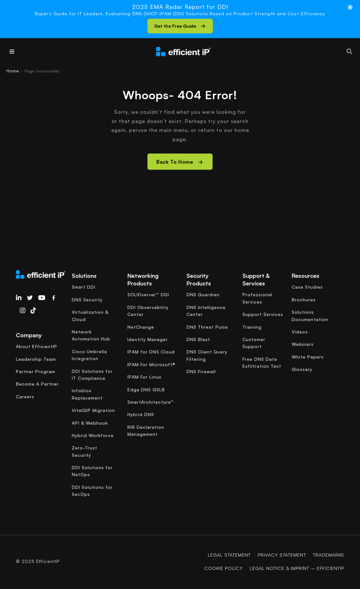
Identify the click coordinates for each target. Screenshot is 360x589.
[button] (180, 26)
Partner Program (35, 371)
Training (252, 327)
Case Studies (307, 287)
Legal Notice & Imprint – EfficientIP (297, 568)
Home (12, 70)
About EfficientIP (36, 346)
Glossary (302, 369)
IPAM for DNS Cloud (151, 351)
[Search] (349, 51)
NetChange (140, 327)
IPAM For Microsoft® (151, 364)
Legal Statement (229, 555)
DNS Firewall (201, 371)
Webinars (303, 344)
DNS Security (87, 299)
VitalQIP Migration (93, 410)
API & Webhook (90, 423)
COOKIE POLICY (223, 568)
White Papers (308, 357)
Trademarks (328, 555)
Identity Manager (147, 339)
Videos (300, 331)
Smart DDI (83, 287)
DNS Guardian (203, 294)
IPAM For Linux (144, 377)
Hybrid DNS (140, 414)
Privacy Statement (282, 555)
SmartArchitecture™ (150, 402)
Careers (25, 396)
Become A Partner (37, 384)
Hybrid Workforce (93, 435)
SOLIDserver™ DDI (148, 294)
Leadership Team (36, 359)
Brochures (304, 299)
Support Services (262, 314)
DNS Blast (198, 339)
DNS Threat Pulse (207, 327)
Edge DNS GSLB (146, 389)
